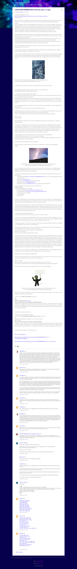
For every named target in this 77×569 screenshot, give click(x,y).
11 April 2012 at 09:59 (23, 372)
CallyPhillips (21, 351)
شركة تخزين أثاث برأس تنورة (24, 539)
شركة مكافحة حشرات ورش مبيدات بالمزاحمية (28, 528)
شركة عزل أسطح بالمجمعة (24, 545)
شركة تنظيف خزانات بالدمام (24, 509)
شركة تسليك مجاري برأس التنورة (25, 544)
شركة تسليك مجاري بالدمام (24, 500)
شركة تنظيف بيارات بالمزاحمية (25, 538)
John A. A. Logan (22, 442)
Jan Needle (21, 375)
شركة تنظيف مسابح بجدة (24, 524)
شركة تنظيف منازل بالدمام (24, 506)
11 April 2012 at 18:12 (23, 430)
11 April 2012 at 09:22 (23, 364)
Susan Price (21, 367)
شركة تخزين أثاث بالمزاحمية (24, 536)
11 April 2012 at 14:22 (23, 394)
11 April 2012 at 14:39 (23, 410)
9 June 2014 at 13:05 (23, 512)
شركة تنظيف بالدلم (23, 537)
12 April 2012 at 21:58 (23, 439)
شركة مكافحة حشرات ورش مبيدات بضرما (27, 542)
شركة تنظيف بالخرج (23, 543)
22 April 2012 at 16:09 (23, 460)
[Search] (64, 3)
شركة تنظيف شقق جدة (23, 527)
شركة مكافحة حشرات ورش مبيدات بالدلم (27, 541)
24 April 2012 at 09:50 (23, 478)
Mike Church (21, 457)
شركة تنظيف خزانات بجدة (24, 521)
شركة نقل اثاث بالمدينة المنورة (25, 517)
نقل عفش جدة (22, 525)
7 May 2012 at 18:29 (23, 495)
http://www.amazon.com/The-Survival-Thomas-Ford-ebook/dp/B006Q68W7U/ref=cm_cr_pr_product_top (35, 341)
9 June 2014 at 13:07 (23, 549)
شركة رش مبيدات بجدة (23, 522)
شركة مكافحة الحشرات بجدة (24, 526)
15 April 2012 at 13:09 (23, 453)
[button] (61, 10)
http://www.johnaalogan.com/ (20, 334)
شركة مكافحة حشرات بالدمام (24, 507)
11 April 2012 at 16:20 (23, 422)
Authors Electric (20, 3)
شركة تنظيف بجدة (22, 520)
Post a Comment (19, 552)
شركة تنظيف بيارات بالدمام (24, 510)
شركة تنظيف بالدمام (23, 502)
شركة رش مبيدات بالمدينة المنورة (25, 519)
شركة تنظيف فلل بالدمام (24, 501)
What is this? (28, 300)
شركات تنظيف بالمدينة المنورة (25, 518)
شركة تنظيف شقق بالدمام (24, 505)
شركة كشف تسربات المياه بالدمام (25, 508)
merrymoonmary (41, 563)
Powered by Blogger (38, 561)
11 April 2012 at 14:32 (23, 403)
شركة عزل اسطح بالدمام (24, 504)
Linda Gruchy (21, 463)
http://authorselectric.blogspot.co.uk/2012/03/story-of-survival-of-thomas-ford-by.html (31, 16)
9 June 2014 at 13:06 (23, 529)
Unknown (21, 498)
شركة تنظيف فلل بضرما (23, 535)
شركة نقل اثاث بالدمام (23, 503)
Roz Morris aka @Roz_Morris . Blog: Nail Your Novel (29, 433)
